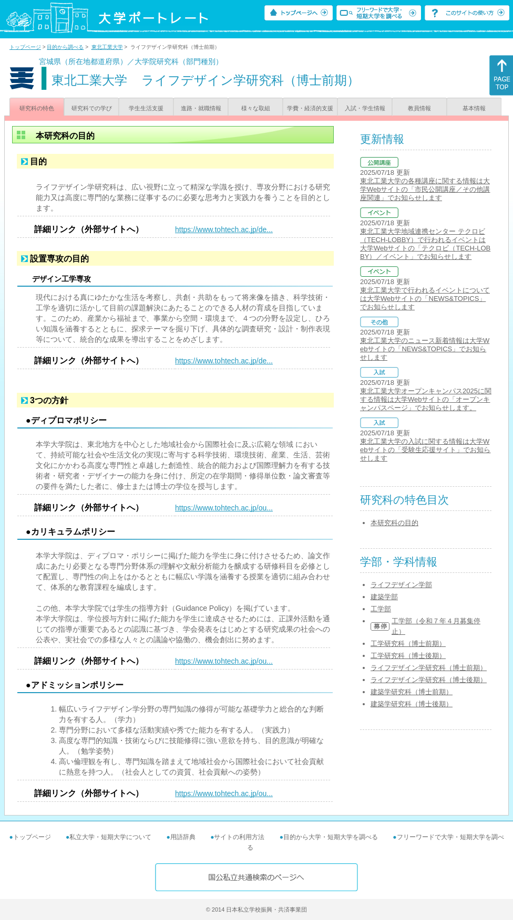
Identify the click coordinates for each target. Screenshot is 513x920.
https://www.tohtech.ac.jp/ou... (224, 508)
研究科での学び (91, 108)
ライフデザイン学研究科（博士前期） (429, 668)
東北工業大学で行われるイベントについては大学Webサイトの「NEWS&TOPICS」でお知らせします (425, 298)
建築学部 (384, 597)
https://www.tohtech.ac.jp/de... (224, 229)
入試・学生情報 (365, 108)
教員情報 (419, 108)
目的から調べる (65, 47)
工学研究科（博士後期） (408, 656)
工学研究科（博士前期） (408, 643)
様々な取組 (255, 108)
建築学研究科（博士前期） (412, 692)
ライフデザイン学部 (401, 585)
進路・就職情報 (201, 108)
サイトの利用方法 (239, 837)
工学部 (381, 609)
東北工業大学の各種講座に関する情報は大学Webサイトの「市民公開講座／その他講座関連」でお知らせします (425, 189)
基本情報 (474, 108)
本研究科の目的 (394, 523)
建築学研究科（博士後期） (412, 704)
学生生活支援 (146, 108)
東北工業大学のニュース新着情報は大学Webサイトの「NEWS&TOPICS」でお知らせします (424, 349)
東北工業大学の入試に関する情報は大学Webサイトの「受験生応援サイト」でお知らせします (425, 449)
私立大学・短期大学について (110, 837)
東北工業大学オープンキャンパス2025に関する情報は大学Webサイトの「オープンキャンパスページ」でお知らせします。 (425, 399)
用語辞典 (183, 837)
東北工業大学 (107, 47)
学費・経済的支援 (310, 108)
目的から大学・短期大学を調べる (330, 837)
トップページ (25, 47)
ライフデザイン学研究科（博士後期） (429, 680)
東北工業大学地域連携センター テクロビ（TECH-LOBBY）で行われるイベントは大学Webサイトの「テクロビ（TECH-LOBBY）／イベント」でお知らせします (425, 243)
